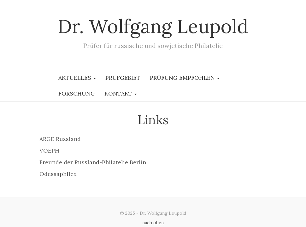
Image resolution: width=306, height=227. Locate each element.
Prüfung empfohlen (185, 77)
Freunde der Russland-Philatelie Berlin (92, 162)
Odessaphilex (58, 174)
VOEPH (49, 150)
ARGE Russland (60, 139)
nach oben (153, 222)
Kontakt (120, 93)
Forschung (76, 93)
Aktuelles (77, 77)
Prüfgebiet (122, 77)
